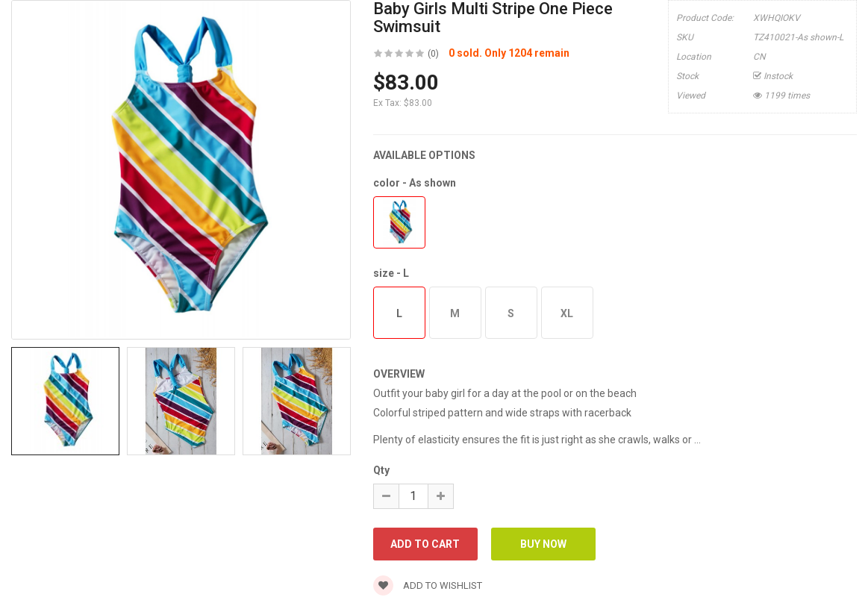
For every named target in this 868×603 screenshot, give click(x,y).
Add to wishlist (427, 585)
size (391, 273)
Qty (381, 470)
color (414, 183)
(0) (433, 54)
